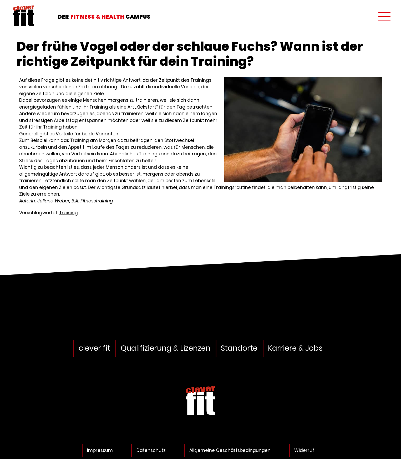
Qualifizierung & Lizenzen (165, 348)
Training (68, 213)
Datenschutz (151, 450)
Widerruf (304, 450)
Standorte (239, 348)
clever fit (94, 348)
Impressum (100, 450)
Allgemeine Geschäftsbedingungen (230, 450)
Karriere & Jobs (295, 348)
